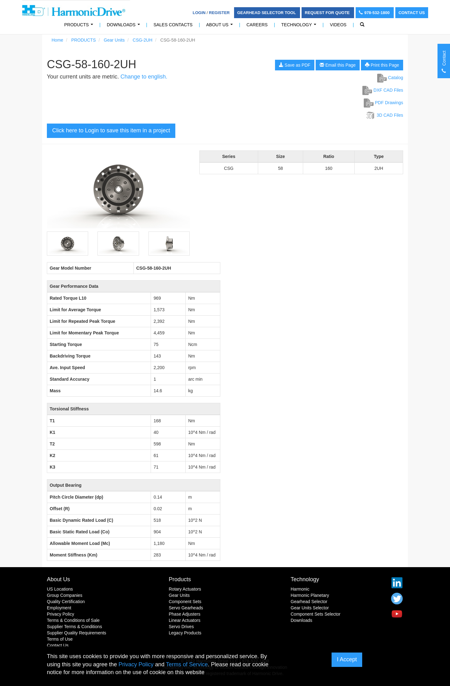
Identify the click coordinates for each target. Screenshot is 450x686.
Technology (300, 26)
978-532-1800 (375, 12)
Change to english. (143, 77)
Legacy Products (185, 632)
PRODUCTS (80, 26)
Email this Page (338, 65)
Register (219, 12)
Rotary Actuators (185, 589)
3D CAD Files (384, 115)
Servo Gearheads (186, 607)
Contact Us (411, 12)
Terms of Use (59, 639)
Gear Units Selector (310, 607)
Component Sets (185, 601)
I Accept (347, 659)
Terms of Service (187, 664)
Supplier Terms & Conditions (74, 626)
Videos (338, 24)
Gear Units (114, 40)
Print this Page (382, 65)
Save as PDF (294, 65)
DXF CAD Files (382, 90)
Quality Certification (66, 601)
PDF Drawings (383, 102)
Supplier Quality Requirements (76, 632)
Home (57, 40)
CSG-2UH (142, 40)
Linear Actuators (184, 620)
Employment (59, 607)
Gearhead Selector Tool (267, 12)
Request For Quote (328, 12)
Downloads (124, 26)
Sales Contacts (172, 24)
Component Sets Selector (316, 614)
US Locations (60, 589)
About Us (220, 26)
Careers (257, 24)
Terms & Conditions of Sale (73, 620)
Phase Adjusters (184, 614)
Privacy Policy (60, 614)
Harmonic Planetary (310, 595)
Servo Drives (181, 626)
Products (180, 579)
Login (199, 12)
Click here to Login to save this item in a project (111, 130)
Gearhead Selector (309, 601)
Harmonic (300, 589)
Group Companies (64, 595)
